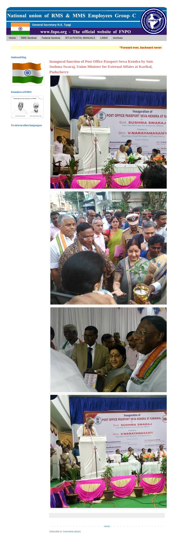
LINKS (104, 38)
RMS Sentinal (28, 38)
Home (12, 38)
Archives (118, 38)
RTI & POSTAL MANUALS (80, 38)
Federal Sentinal (51, 38)
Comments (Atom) (72, 531)
